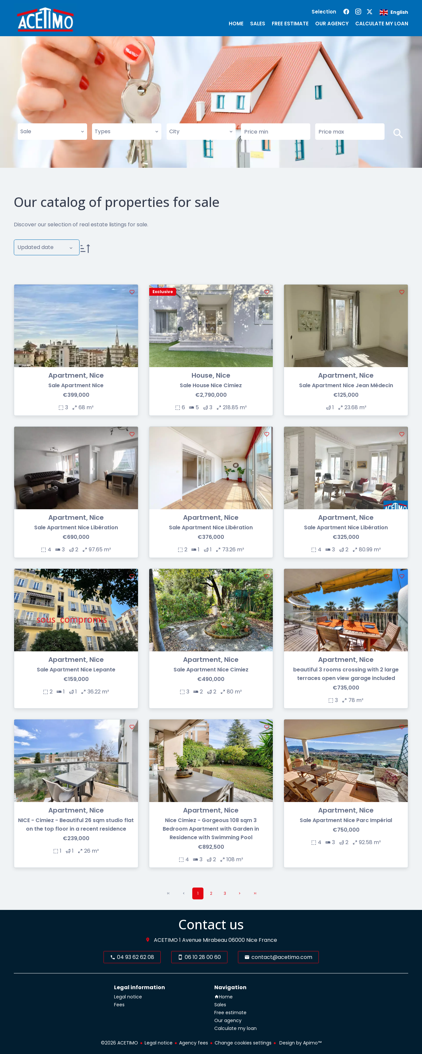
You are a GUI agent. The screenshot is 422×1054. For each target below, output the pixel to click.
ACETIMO (166, 940)
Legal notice (159, 1043)
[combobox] (52, 131)
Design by (299, 1043)
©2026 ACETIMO (119, 1043)
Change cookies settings (243, 1043)
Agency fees (193, 1043)
